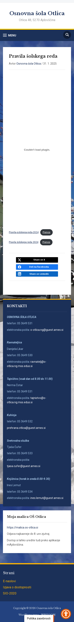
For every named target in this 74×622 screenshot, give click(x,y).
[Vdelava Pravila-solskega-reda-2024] (37, 149)
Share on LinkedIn (39, 274)
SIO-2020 (9, 593)
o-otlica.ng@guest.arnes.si (46, 329)
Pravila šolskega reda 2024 (23, 242)
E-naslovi (9, 581)
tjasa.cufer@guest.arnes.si (23, 466)
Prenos (46, 232)
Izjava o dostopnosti (17, 587)
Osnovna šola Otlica (37, 13)
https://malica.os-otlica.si (22, 527)
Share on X (39, 260)
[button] (9, 35)
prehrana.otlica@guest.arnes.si (26, 427)
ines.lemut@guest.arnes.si (47, 498)
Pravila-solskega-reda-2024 (23, 232)
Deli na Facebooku (39, 267)
